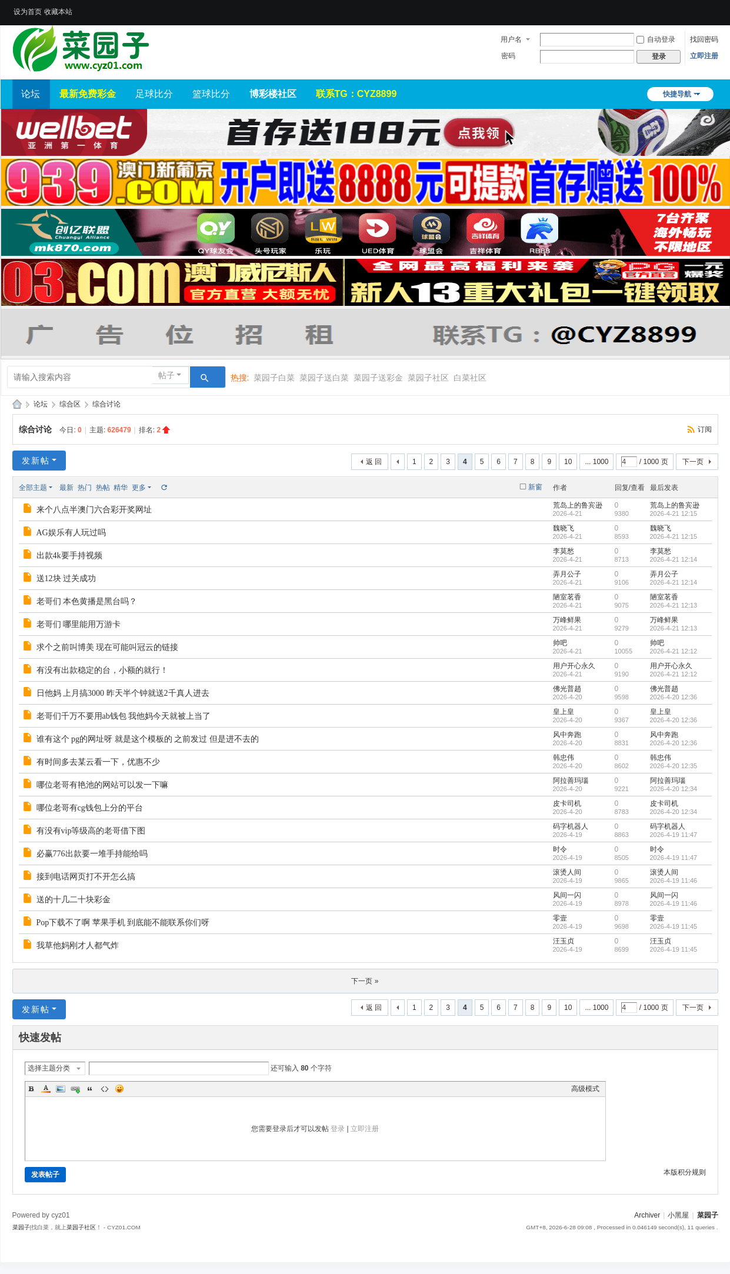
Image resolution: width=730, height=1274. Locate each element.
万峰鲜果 (567, 620)
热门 (85, 487)
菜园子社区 (428, 377)
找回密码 (704, 39)
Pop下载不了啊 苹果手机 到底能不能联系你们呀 (123, 922)
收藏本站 (58, 12)
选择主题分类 (49, 1068)
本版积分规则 (685, 1172)
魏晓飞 (563, 528)
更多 (139, 487)
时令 (560, 849)
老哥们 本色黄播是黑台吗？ (87, 601)
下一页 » (364, 981)
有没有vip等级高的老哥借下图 (91, 830)
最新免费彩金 (87, 94)
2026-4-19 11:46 (674, 880)
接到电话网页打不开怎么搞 (85, 876)
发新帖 (36, 460)
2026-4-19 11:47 (674, 834)
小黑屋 (678, 1215)
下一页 (693, 462)
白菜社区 (470, 377)
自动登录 (655, 39)
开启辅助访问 (715, 8)
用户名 (511, 39)
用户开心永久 (574, 666)
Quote (90, 1089)
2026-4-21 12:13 (674, 605)
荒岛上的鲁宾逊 (577, 505)
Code (105, 1089)
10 (568, 462)
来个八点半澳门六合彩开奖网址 (94, 509)
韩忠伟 (563, 757)
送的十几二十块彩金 (73, 899)
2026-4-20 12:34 (674, 788)
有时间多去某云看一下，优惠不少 (98, 762)
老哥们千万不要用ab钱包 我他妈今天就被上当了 (123, 716)
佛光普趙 (567, 689)
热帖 (103, 487)
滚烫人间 (567, 872)
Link (75, 1089)
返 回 (374, 462)
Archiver (647, 1215)
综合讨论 (106, 404)
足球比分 (154, 94)
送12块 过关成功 (66, 578)
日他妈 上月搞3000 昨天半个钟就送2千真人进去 (122, 693)
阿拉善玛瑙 (570, 780)
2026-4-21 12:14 (674, 559)
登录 (338, 1129)
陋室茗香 (567, 597)
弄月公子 (567, 574)
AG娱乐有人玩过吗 (71, 532)
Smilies (119, 1089)
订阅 (705, 429)
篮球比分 (211, 94)
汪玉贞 (563, 941)
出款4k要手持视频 (69, 555)
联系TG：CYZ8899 (356, 94)
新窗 (535, 487)
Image (60, 1089)
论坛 (30, 94)
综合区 (70, 404)
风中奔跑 (567, 735)
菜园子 (17, 404)
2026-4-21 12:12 (674, 651)
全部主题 (33, 487)
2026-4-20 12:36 (674, 697)
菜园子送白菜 (324, 377)
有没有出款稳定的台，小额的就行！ (102, 670)
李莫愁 (563, 551)
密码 (508, 56)
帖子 (166, 375)
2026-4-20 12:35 (674, 765)
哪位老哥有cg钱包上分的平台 (89, 807)
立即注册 (704, 56)
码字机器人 (570, 826)
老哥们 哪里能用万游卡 (78, 624)
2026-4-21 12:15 (674, 513)
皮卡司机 (567, 803)
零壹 (560, 918)
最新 (66, 487)
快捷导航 (677, 94)
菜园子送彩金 (378, 377)
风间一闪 (567, 895)
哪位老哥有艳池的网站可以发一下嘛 (102, 785)
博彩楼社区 (272, 94)
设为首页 (28, 12)
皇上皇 (563, 712)
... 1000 (596, 462)
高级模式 (585, 1089)
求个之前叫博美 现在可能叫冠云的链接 (107, 647)
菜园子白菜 (274, 377)
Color (46, 1089)
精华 (121, 487)
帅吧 (560, 643)
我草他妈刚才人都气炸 (77, 945)
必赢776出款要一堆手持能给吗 (92, 853)
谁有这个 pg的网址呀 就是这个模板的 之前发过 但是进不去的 (147, 739)
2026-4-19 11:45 (674, 926)
